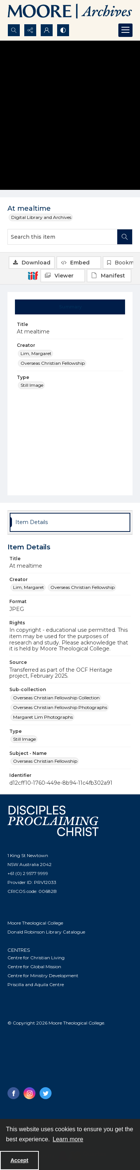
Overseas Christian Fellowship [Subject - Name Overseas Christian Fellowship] (45, 761)
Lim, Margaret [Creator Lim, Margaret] (36, 353)
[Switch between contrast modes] (63, 30)
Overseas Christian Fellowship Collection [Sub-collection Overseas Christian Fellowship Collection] (56, 697)
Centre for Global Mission (34, 966)
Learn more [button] (68, 1139)
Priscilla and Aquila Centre (35, 984)
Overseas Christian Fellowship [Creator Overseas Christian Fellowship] (53, 363)
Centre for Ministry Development (42, 975)
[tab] (70, 307)
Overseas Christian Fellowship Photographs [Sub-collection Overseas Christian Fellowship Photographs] (60, 707)
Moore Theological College (35, 923)
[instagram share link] (29, 1093)
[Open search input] (14, 30)
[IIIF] (33, 275)
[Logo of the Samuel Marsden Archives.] (70, 12)
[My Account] (47, 30)
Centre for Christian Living (36, 957)
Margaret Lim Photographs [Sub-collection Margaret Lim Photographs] (43, 717)
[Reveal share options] (30, 30)
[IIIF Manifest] (109, 275)
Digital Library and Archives (41, 217)
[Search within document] (124, 236)
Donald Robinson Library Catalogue (46, 932)
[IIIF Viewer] (62, 275)
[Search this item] (62, 236)
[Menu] (125, 30)
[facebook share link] (13, 1093)
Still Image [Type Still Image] (32, 385)
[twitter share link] (46, 1093)
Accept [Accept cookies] (19, 1160)
